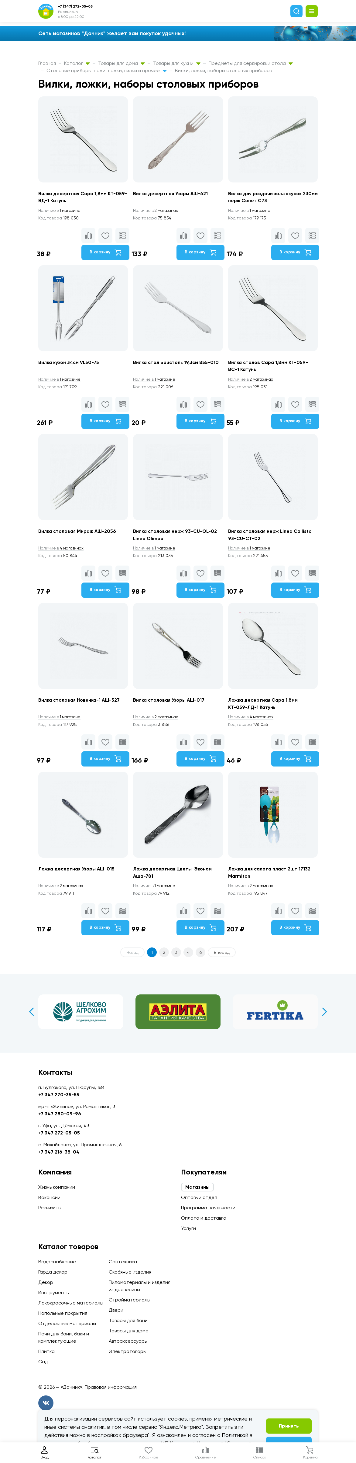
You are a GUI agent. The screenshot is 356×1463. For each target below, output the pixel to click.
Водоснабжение (57, 1261)
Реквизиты (49, 1208)
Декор (45, 1282)
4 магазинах (62, 550)
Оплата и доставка (203, 1218)
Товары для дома (121, 63)
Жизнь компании (56, 1187)
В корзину (105, 252)
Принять (289, 1426)
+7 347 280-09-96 (59, 1114)
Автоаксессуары (128, 1341)
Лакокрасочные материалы (70, 1303)
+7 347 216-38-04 (59, 1152)
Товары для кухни (176, 63)
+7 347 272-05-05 (59, 1133)
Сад (43, 1361)
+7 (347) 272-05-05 (75, 6)
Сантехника (123, 1261)
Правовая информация (111, 1387)
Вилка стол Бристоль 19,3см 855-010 (176, 363)
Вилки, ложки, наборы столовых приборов (223, 70)
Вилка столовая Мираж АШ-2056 (78, 533)
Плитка (46, 1351)
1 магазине (60, 210)
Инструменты (54, 1292)
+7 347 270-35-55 (58, 1094)
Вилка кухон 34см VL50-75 (69, 363)
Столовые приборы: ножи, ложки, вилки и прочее (106, 70)
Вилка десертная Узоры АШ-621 (172, 193)
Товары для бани (128, 1320)
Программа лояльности (208, 1208)
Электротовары (127, 1351)
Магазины (197, 1187)
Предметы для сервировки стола (251, 63)
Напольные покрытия (62, 1313)
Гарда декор (52, 1272)
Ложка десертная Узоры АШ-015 (78, 874)
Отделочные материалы (67, 1323)
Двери (116, 1310)
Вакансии (49, 1197)
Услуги (188, 1228)
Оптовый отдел (199, 1197)
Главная (47, 63)
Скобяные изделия (130, 1272)
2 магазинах (157, 210)
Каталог (77, 63)
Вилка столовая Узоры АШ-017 (170, 703)
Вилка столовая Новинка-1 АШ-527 (80, 703)
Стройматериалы (129, 1300)
